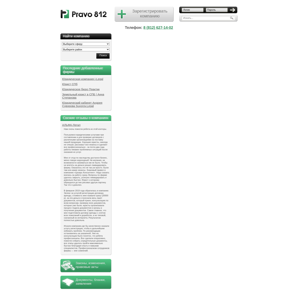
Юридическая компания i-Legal (82, 79)
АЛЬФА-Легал (71, 125)
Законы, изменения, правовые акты (91, 265)
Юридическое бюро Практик (81, 89)
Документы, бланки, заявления (90, 281)
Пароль (211, 9)
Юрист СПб (70, 84)
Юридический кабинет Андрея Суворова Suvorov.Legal (82, 104)
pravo (84, 14)
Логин (186, 9)
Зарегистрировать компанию (149, 13)
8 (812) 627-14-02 (158, 27)
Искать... (188, 18)
